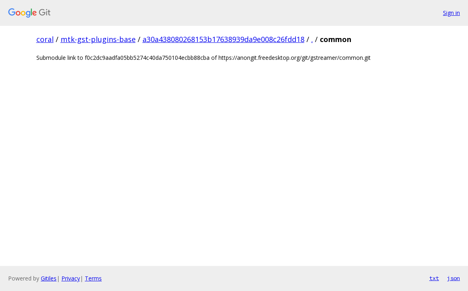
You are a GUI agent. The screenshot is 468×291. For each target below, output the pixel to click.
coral (45, 39)
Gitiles (49, 278)
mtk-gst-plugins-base (98, 39)
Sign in (451, 13)
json (453, 278)
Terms (93, 278)
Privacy (70, 278)
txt (434, 278)
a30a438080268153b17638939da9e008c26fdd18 (223, 39)
